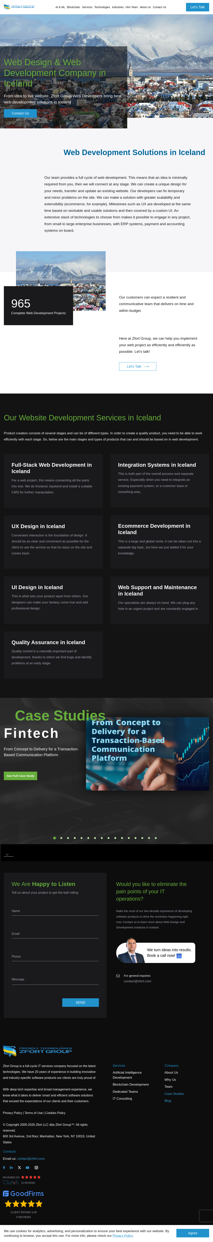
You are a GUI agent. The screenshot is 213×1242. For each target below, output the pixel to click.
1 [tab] (55, 838)
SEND (80, 1002)
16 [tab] (156, 838)
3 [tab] (68, 838)
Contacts (9, 1151)
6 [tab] (88, 838)
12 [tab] (129, 838)
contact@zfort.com (137, 981)
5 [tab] (82, 838)
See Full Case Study (20, 775)
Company (172, 1065)
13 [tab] (135, 838)
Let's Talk (197, 7)
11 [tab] (122, 838)
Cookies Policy (55, 1113)
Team (169, 1086)
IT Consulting (122, 1098)
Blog (168, 1101)
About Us (171, 1072)
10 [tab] (115, 838)
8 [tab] (102, 838)
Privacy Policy (123, 1236)
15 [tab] (149, 838)
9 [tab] (108, 838)
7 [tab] (95, 838)
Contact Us (159, 7)
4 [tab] (75, 838)
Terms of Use (33, 1113)
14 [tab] (142, 838)
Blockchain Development (131, 1084)
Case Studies (174, 1094)
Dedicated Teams (125, 1092)
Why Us (170, 1080)
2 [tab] (61, 838)
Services (119, 1065)
